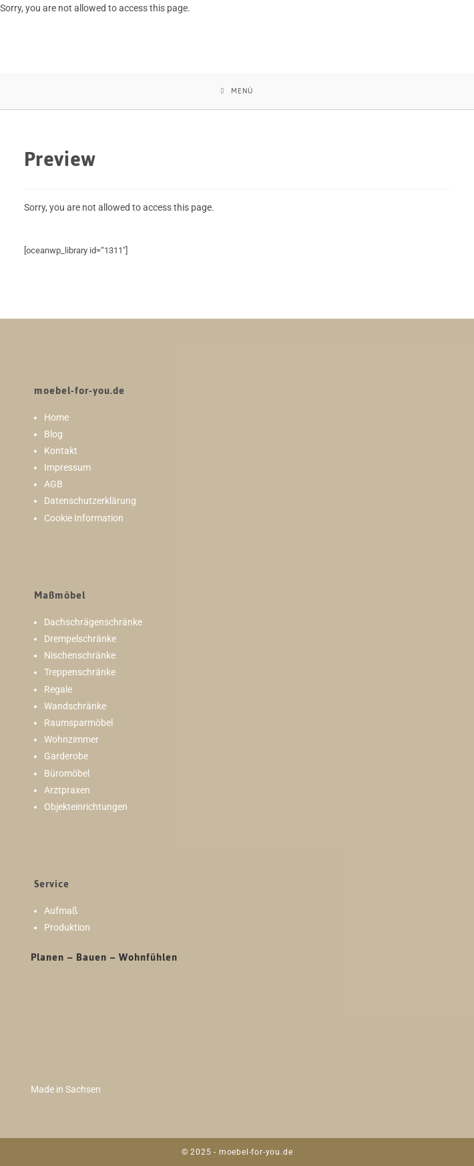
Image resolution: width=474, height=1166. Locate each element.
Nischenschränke (79, 655)
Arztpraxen (67, 790)
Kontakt (60, 450)
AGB (53, 484)
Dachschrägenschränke (93, 622)
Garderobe (66, 756)
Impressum (67, 467)
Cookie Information (84, 518)
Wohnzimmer (71, 739)
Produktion (67, 927)
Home (56, 417)
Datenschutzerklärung (90, 500)
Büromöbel (66, 773)
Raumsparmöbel (78, 722)
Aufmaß (60, 910)
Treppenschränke (79, 672)
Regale (58, 689)
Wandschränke (75, 706)
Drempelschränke (80, 638)
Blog (53, 434)
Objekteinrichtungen (86, 806)
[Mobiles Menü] (237, 91)
